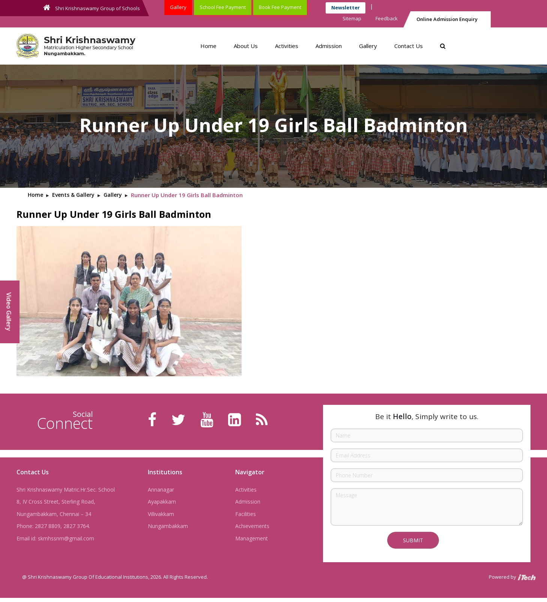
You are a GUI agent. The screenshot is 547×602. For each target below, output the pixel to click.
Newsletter (345, 7)
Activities (286, 46)
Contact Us (408, 46)
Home (208, 46)
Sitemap (352, 18)
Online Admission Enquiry (447, 19)
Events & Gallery (73, 194)
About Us (246, 46)
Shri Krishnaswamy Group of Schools (91, 8)
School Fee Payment (223, 7)
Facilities (245, 514)
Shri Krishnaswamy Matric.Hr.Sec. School (66, 489)
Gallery (178, 7)
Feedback (387, 18)
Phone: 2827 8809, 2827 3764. (53, 526)
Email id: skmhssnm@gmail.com (55, 538)
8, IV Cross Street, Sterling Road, (56, 501)
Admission (329, 46)
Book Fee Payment (280, 7)
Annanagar (161, 489)
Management (251, 538)
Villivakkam (161, 514)
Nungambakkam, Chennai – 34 (54, 514)
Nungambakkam (168, 526)
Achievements (252, 526)
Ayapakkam (162, 501)
